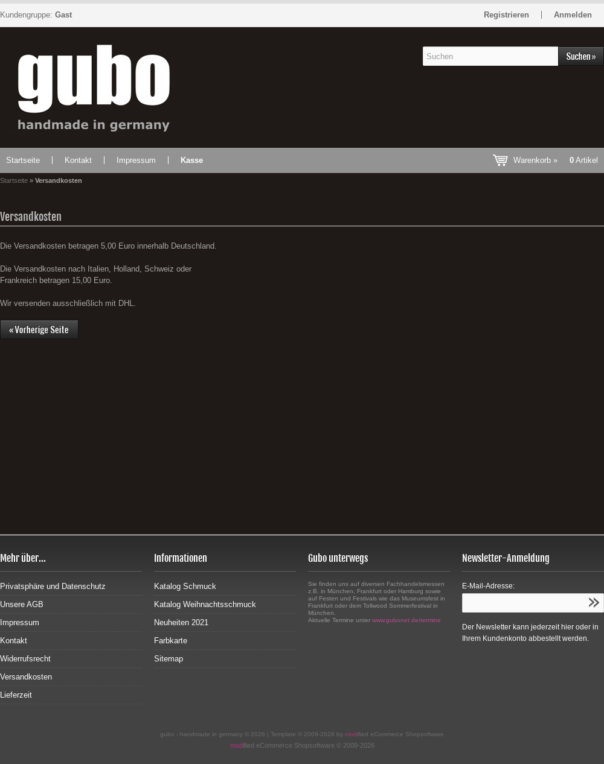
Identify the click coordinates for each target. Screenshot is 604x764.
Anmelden (573, 14)
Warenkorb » (555, 160)
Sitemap (168, 658)
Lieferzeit (16, 694)
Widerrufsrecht (25, 658)
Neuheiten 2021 (181, 622)
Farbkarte (170, 640)
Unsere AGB (21, 604)
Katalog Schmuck (185, 586)
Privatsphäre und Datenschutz (53, 586)
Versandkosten (26, 676)
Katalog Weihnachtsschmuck (205, 604)
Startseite (23, 160)
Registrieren (506, 14)
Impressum (136, 160)
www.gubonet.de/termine (406, 620)
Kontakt (78, 160)
